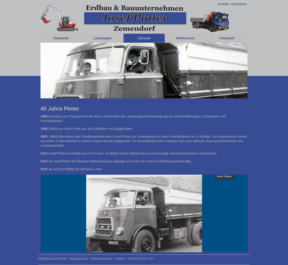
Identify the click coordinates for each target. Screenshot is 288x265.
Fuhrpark (227, 38)
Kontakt (223, 4)
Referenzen (185, 38)
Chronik (144, 38)
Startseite (61, 38)
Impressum (239, 4)
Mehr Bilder (224, 176)
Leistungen (102, 38)
